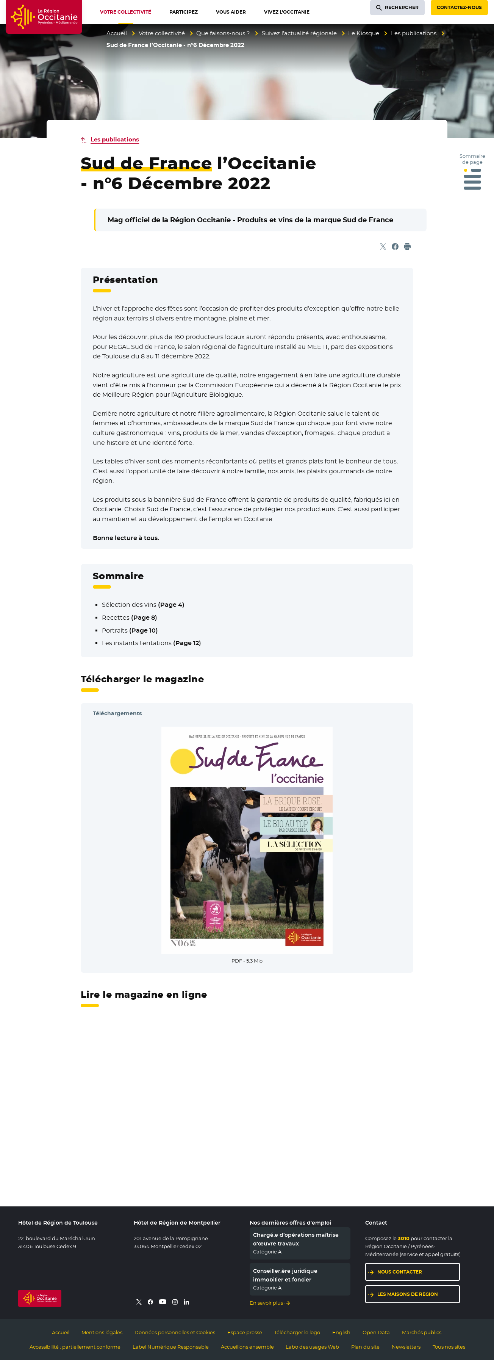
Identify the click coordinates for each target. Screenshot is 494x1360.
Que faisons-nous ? (223, 33)
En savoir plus (266, 1303)
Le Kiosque (363, 33)
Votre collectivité (162, 33)
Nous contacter (399, 1272)
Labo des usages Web (312, 1347)
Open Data (376, 1332)
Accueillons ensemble (247, 1347)
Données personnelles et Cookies (174, 1332)
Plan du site (365, 1347)
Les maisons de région (407, 1294)
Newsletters (406, 1347)
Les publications (413, 33)
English (341, 1332)
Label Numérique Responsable (171, 1347)
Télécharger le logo (297, 1332)
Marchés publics (421, 1332)
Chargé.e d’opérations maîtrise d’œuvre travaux (296, 1239)
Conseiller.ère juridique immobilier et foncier (285, 1275)
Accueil (116, 33)
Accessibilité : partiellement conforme (75, 1347)
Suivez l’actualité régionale (299, 33)
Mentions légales (101, 1332)
